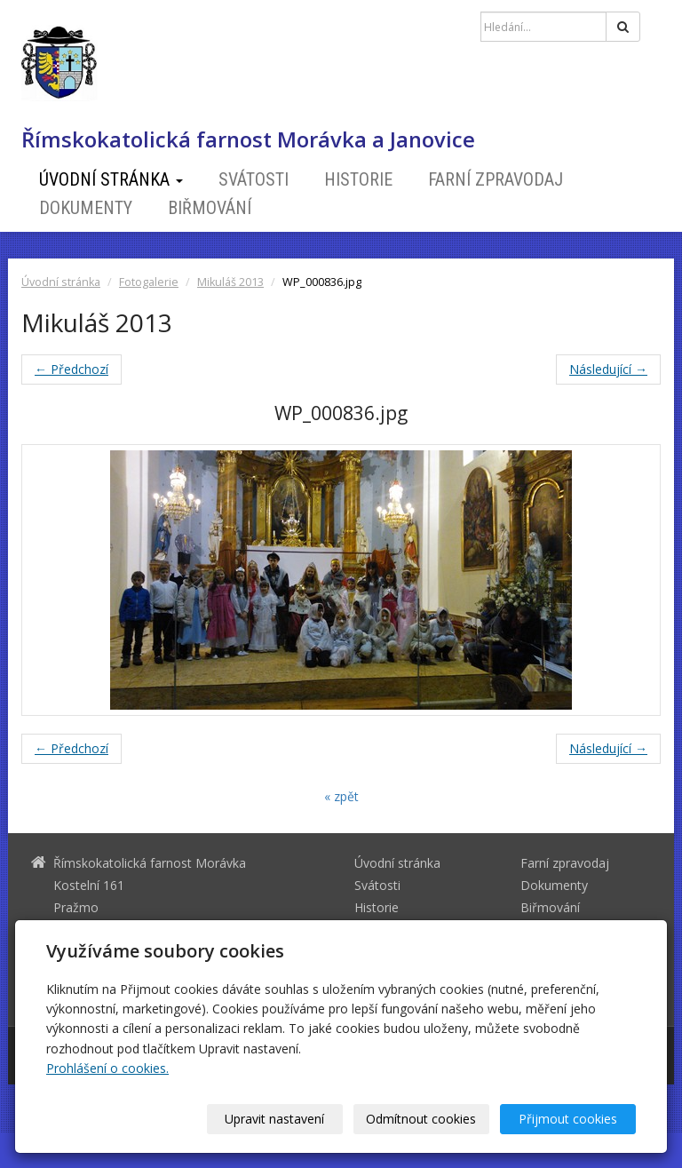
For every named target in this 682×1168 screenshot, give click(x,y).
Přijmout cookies (568, 1118)
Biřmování (209, 208)
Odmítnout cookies (421, 1118)
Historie (358, 179)
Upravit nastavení (274, 1118)
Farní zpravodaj (495, 179)
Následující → (608, 369)
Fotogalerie (148, 282)
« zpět (341, 796)
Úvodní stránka (111, 179)
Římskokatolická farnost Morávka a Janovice (248, 139)
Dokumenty (85, 208)
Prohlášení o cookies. (107, 1068)
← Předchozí (71, 369)
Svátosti (253, 179)
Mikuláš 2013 (230, 282)
